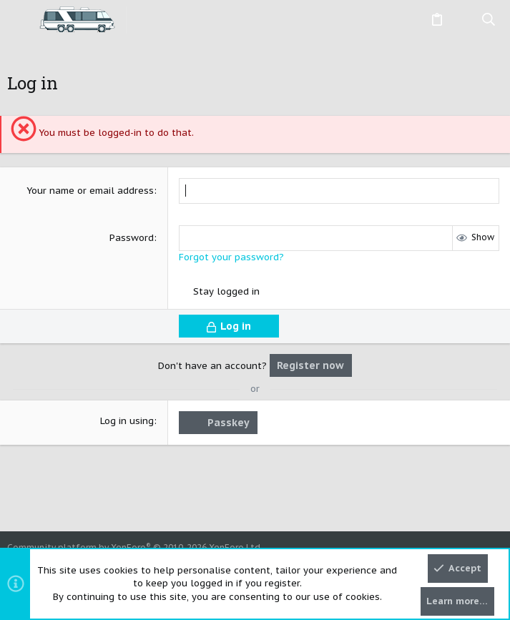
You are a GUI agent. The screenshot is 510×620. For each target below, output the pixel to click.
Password (131, 238)
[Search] (489, 20)
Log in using (127, 421)
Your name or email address (90, 190)
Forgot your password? (231, 257)
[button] (21, 20)
